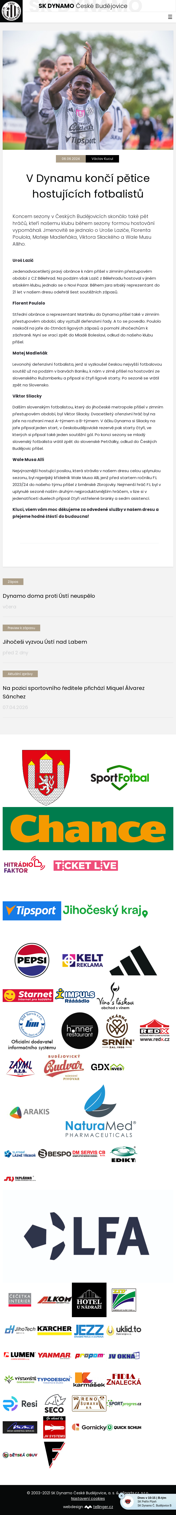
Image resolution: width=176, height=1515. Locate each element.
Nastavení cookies (88, 1498)
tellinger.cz (103, 1506)
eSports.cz (129, 1493)
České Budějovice (83, 6)
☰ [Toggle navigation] (170, 17)
